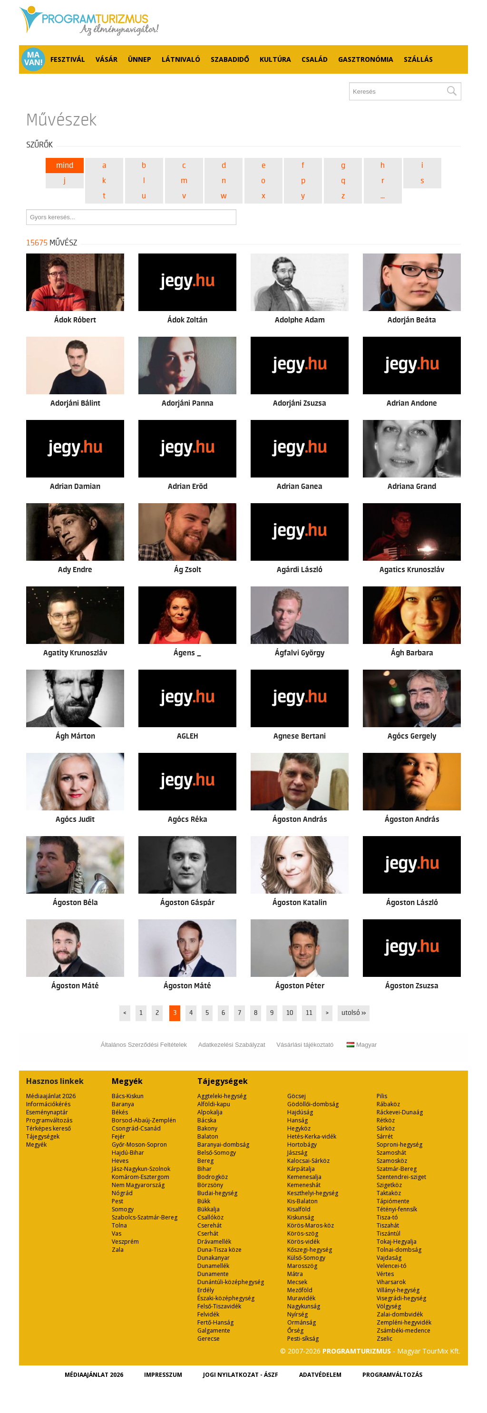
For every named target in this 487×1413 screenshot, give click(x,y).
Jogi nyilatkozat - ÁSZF (240, 1375)
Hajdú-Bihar (128, 1153)
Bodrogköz (212, 1177)
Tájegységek (42, 1136)
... (382, 196)
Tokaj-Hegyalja (397, 1242)
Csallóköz (210, 1217)
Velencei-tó (392, 1266)
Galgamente (213, 1330)
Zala (118, 1250)
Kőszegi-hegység (309, 1250)
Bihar (204, 1169)
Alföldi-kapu (213, 1104)
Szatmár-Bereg (397, 1169)
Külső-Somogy (306, 1258)
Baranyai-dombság (223, 1144)
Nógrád (122, 1193)
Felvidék (208, 1314)
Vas (116, 1233)
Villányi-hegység (398, 1290)
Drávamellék (214, 1242)
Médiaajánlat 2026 (51, 1096)
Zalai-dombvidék (400, 1314)
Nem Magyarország (138, 1185)
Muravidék (301, 1298)
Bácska (206, 1120)
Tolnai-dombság (399, 1250)
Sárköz (386, 1128)
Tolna (119, 1225)
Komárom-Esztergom (140, 1177)
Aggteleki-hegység (221, 1096)
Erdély (205, 1290)
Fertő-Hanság (215, 1322)
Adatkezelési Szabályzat (231, 1044)
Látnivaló (181, 59)
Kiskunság (300, 1217)
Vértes (385, 1274)
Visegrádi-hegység (401, 1298)
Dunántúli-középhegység (230, 1282)
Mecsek (297, 1282)
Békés (120, 1112)
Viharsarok (391, 1282)
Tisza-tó (387, 1217)
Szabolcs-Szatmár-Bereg (144, 1217)
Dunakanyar (213, 1258)
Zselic (384, 1339)
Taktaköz (389, 1193)
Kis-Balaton (302, 1201)
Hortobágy (302, 1144)
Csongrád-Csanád (136, 1128)
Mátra (295, 1274)
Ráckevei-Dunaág (400, 1112)
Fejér (118, 1136)
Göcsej (296, 1096)
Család (315, 59)
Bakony (207, 1128)
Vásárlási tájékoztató (304, 1044)
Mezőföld (299, 1290)
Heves (120, 1161)
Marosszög (302, 1266)
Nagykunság (303, 1306)
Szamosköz (392, 1161)
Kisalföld (299, 1209)
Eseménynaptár (47, 1112)
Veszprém (125, 1242)
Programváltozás (49, 1120)
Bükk (203, 1201)
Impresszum (163, 1375)
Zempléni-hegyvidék (404, 1322)
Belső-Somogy (216, 1153)
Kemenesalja (304, 1177)
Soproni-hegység (399, 1144)
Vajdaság (389, 1258)
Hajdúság (300, 1112)
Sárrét (385, 1136)
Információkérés (48, 1104)
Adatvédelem (320, 1375)
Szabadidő (230, 59)
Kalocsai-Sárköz (308, 1161)
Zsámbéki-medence (403, 1330)
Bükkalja (208, 1209)
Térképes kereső (48, 1128)
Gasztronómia (365, 59)
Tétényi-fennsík (397, 1209)
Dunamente (213, 1274)
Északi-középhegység (225, 1298)
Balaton (207, 1136)
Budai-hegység (217, 1193)
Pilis (382, 1096)
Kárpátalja (301, 1169)
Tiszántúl (388, 1233)
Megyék (36, 1144)
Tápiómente (393, 1201)
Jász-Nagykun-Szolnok (141, 1169)
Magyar (362, 1044)
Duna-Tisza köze (219, 1250)
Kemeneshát (304, 1185)
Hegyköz (299, 1128)
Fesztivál (67, 59)
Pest (117, 1201)
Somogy (123, 1209)
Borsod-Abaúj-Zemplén (144, 1120)
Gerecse (208, 1339)
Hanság (297, 1120)
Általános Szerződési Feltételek (144, 1044)
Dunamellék (213, 1266)
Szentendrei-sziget (401, 1177)
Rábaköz (388, 1104)
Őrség (295, 1330)
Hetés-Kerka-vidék (311, 1136)
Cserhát (207, 1233)
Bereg (205, 1161)
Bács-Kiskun (128, 1096)
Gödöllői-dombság (313, 1104)
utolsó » (353, 1013)
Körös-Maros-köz (310, 1225)
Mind (64, 165)
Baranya (123, 1104)
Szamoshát (391, 1153)
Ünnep (139, 59)
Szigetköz (389, 1185)
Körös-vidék (303, 1242)
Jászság (297, 1153)
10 (289, 1013)
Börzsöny (210, 1185)
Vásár (106, 59)
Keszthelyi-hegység (312, 1193)
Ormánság (301, 1322)
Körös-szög (302, 1233)
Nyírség (297, 1314)
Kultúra (275, 59)
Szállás (418, 59)
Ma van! (33, 58)
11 (309, 1013)
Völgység (389, 1306)
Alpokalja (210, 1112)
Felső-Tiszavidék (219, 1306)
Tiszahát (388, 1225)
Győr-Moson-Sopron (139, 1144)
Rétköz (386, 1120)
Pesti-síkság (303, 1339)
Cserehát (209, 1225)
